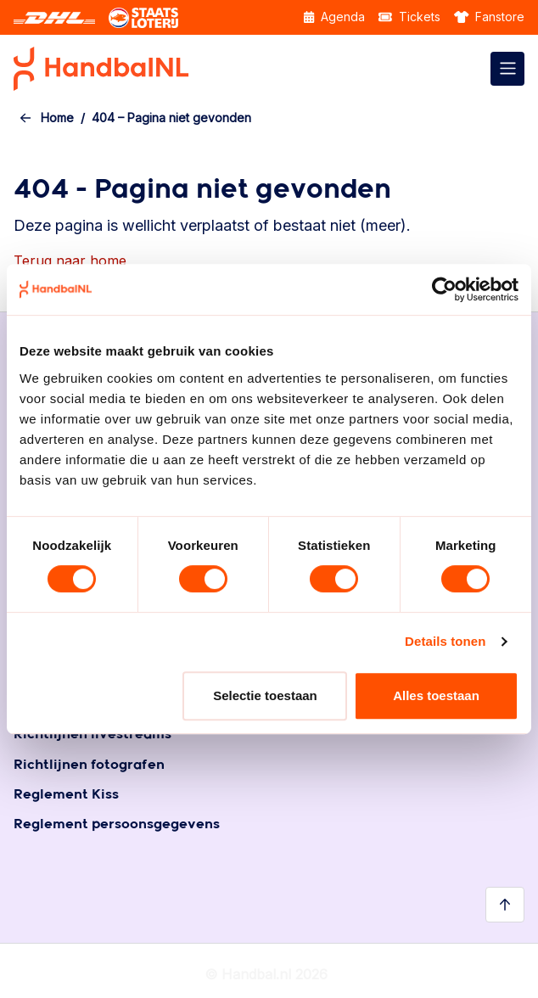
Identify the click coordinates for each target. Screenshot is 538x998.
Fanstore (489, 16)
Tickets (409, 16)
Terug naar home (70, 260)
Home (57, 117)
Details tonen (445, 641)
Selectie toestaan (265, 695)
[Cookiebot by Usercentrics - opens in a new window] (444, 289)
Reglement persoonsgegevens (117, 824)
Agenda (334, 16)
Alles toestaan (436, 695)
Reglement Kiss (66, 794)
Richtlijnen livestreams (92, 734)
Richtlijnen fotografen (89, 765)
